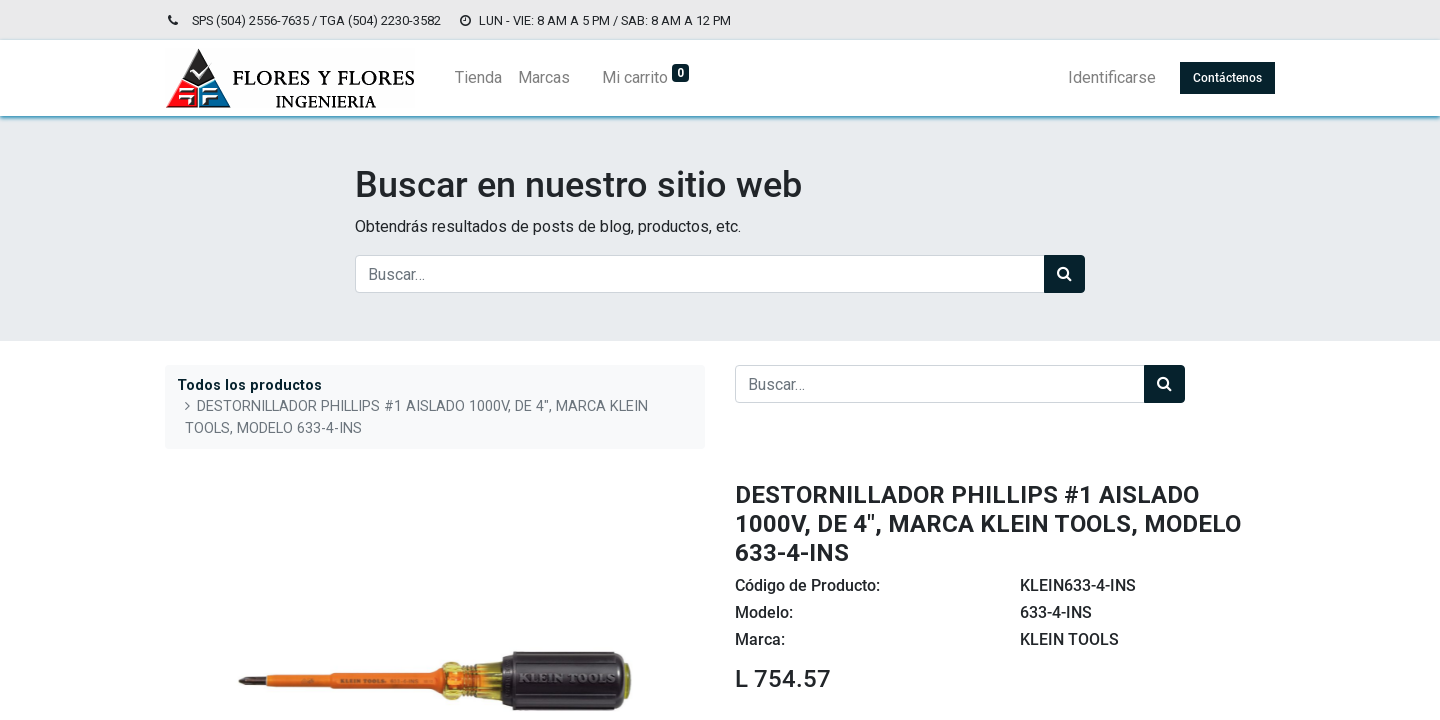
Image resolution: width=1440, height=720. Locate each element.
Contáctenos (1227, 78)
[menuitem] (478, 78)
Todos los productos (249, 385)
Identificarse (1112, 77)
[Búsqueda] (1064, 274)
